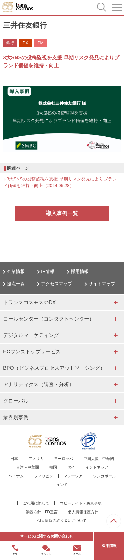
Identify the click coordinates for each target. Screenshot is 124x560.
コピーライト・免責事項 (81, 503)
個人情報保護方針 (83, 512)
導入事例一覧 (62, 213)
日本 (14, 459)
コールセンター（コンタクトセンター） (48, 318)
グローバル (15, 401)
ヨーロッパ (63, 459)
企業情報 (16, 271)
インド (62, 484)
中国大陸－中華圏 (99, 459)
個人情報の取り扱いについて (62, 520)
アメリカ (36, 459)
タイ (71, 467)
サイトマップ (102, 283)
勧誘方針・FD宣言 (42, 512)
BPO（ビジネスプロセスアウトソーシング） (54, 368)
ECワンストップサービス (32, 351)
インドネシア (96, 467)
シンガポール (104, 476)
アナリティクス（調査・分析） (38, 384)
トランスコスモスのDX (29, 302)
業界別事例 (15, 417)
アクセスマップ (56, 283)
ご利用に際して (36, 503)
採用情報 (80, 271)
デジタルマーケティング (31, 335)
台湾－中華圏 (27, 467)
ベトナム (16, 476)
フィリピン (43, 476)
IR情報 (47, 271)
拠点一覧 (16, 283)
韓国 (53, 467)
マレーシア (73, 476)
